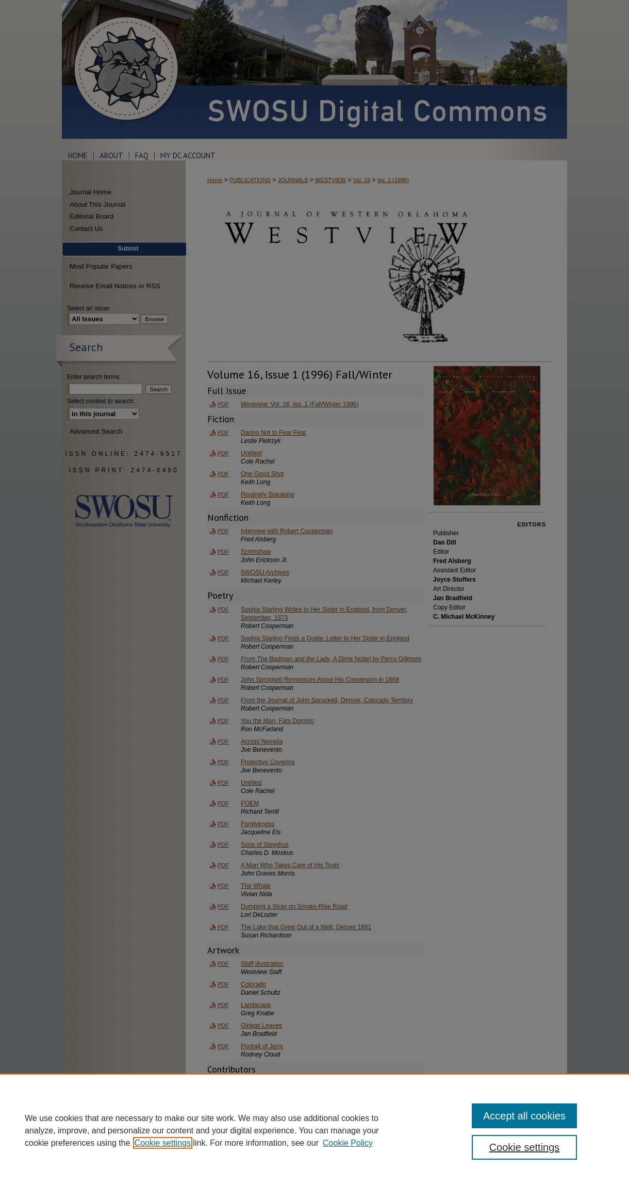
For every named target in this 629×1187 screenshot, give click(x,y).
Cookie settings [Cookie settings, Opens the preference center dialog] (524, 1147)
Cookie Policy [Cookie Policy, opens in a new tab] (348, 1143)
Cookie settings (163, 1143)
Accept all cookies (524, 1116)
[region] (314, 1130)
